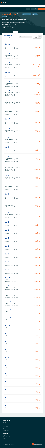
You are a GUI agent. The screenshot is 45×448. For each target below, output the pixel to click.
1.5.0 (7, 222)
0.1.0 (7, 405)
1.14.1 (7, 44)
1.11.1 (7, 109)
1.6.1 (7, 194)
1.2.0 (7, 262)
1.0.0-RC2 (8, 310)
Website (35, 14)
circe (19, 22)
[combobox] (25, 37)
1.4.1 (7, 230)
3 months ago (36, 64)
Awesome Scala (34, 9)
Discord (5, 424)
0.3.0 (7, 389)
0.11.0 (7, 278)
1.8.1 (7, 156)
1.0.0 (7, 294)
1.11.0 (7, 119)
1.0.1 (7, 286)
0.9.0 (7, 333)
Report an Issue (6, 430)
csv (5, 22)
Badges (20, 32)
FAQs (4, 435)
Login (41, 8)
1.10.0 (7, 128)
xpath (8, 22)
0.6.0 (7, 365)
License (4, 438)
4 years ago (36, 232)
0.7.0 (7, 349)
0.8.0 (7, 341)
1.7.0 (7, 184)
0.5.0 (7, 373)
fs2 (2, 22)
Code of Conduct (6, 436)
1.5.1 (7, 213)
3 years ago (36, 177)
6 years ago (36, 351)
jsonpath (23, 22)
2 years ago (36, 120)
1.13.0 (7, 63)
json (13, 22)
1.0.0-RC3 (8, 302)
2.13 (12, 24)
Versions (15, 32)
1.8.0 (7, 166)
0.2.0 (7, 397)
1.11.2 (7, 100)
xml (10, 22)
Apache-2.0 (37, 47)
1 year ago (36, 83)
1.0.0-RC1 (8, 318)
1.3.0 (7, 254)
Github (5, 422)
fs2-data (12, 14)
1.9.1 (7, 138)
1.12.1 (7, 72)
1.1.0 (7, 270)
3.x (9, 24)
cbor (16, 22)
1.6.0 (7, 203)
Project (4, 32)
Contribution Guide (7, 428)
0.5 (13, 27)
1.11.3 (7, 91)
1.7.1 (7, 175)
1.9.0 (7, 147)
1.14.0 (7, 53)
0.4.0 (7, 381)
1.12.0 (7, 81)
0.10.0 (7, 325)
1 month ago (37, 55)
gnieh (4, 14)
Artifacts (10, 32)
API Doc (28, 8)
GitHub (5, 16)
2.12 (15, 24)
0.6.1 (7, 357)
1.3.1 (7, 246)
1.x (10, 26)
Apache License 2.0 (27, 14)
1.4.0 (7, 238)
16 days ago (37, 45)
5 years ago (36, 295)
